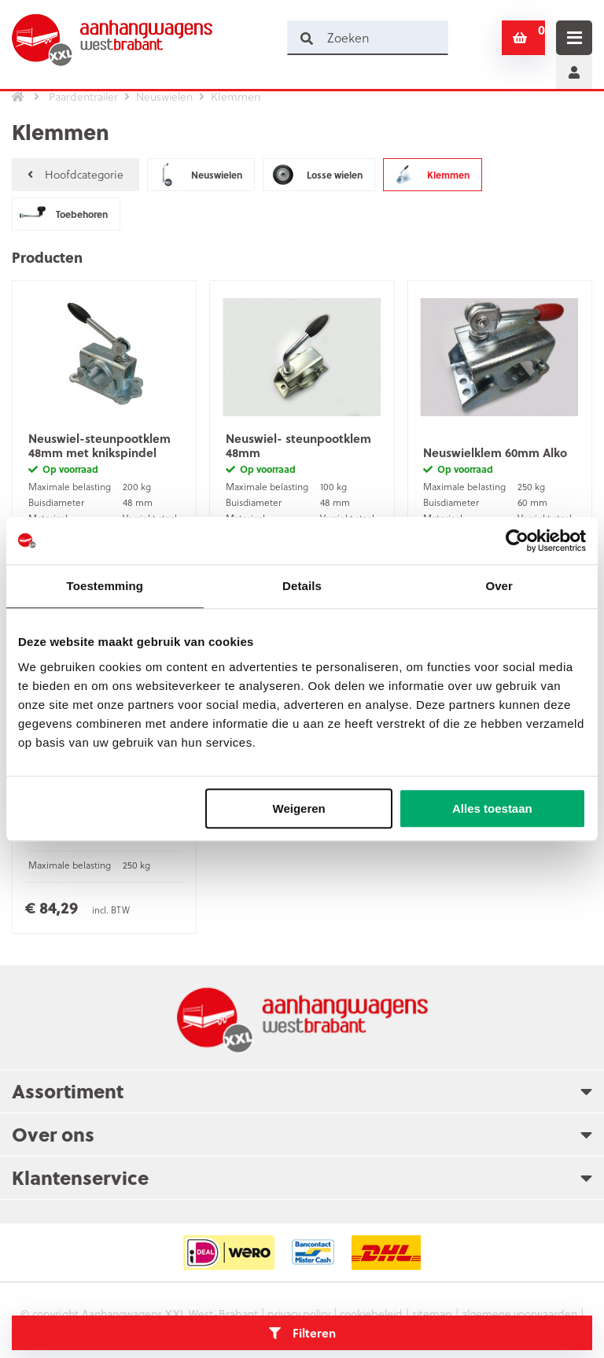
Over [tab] (499, 585)
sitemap (434, 1314)
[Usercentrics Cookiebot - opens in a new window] (517, 540)
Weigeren (299, 808)
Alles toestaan (492, 808)
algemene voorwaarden (522, 1314)
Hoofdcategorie (75, 174)
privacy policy (296, 1314)
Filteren (302, 1332)
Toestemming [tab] (105, 585)
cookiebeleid (371, 1314)
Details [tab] (302, 585)
